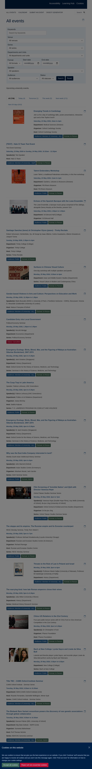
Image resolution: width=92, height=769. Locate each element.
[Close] (89, 747)
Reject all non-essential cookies (34, 765)
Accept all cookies (10, 765)
